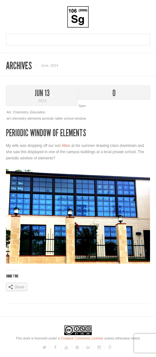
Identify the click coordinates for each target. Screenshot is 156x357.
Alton (66, 145)
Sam (82, 106)
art (9, 118)
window (80, 118)
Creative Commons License (82, 338)
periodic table (53, 118)
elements (34, 118)
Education (37, 112)
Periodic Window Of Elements (46, 133)
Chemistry (20, 112)
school (69, 118)
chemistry (19, 118)
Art (9, 112)
